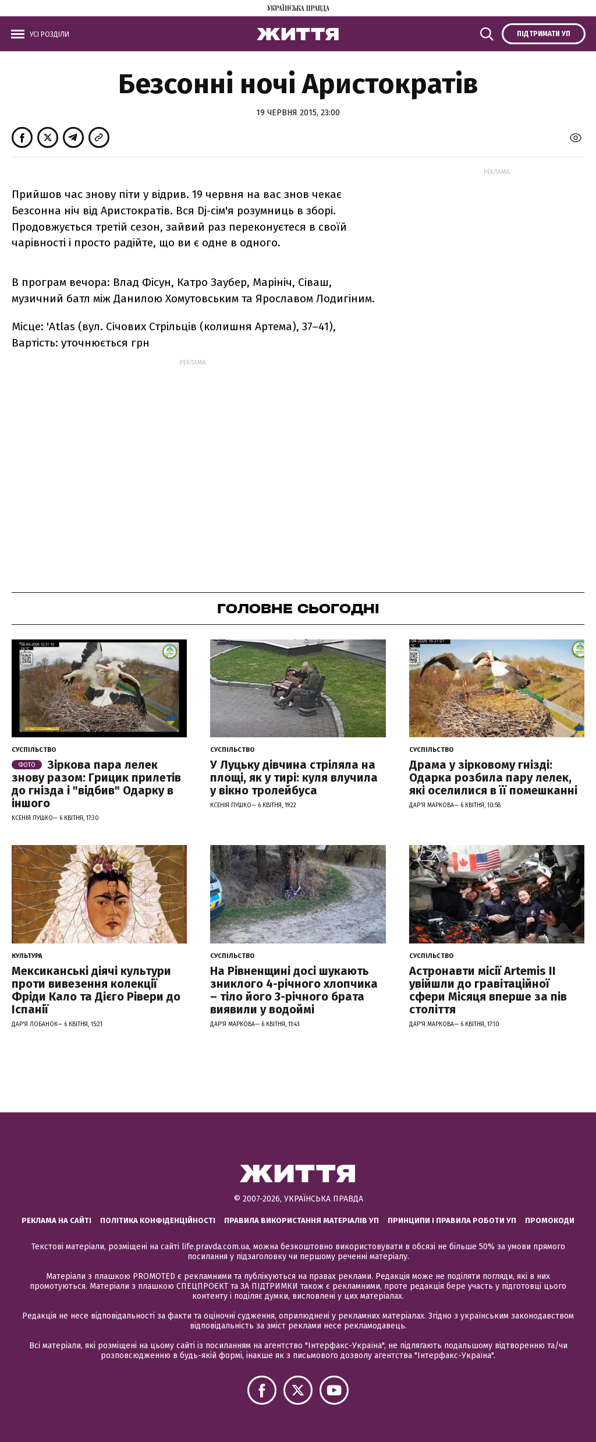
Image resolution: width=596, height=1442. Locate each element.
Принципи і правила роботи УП (452, 1220)
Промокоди (549, 1220)
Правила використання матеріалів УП (301, 1220)
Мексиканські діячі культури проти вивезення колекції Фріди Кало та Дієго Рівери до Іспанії (96, 990)
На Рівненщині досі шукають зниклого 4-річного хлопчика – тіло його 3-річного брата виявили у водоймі (294, 990)
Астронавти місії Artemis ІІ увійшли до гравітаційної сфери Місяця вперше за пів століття (488, 990)
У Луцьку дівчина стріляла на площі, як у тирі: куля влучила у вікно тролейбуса (294, 777)
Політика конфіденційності (157, 1220)
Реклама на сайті (56, 1220)
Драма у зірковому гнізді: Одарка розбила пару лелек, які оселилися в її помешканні (493, 777)
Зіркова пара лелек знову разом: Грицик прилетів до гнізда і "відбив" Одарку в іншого (96, 784)
